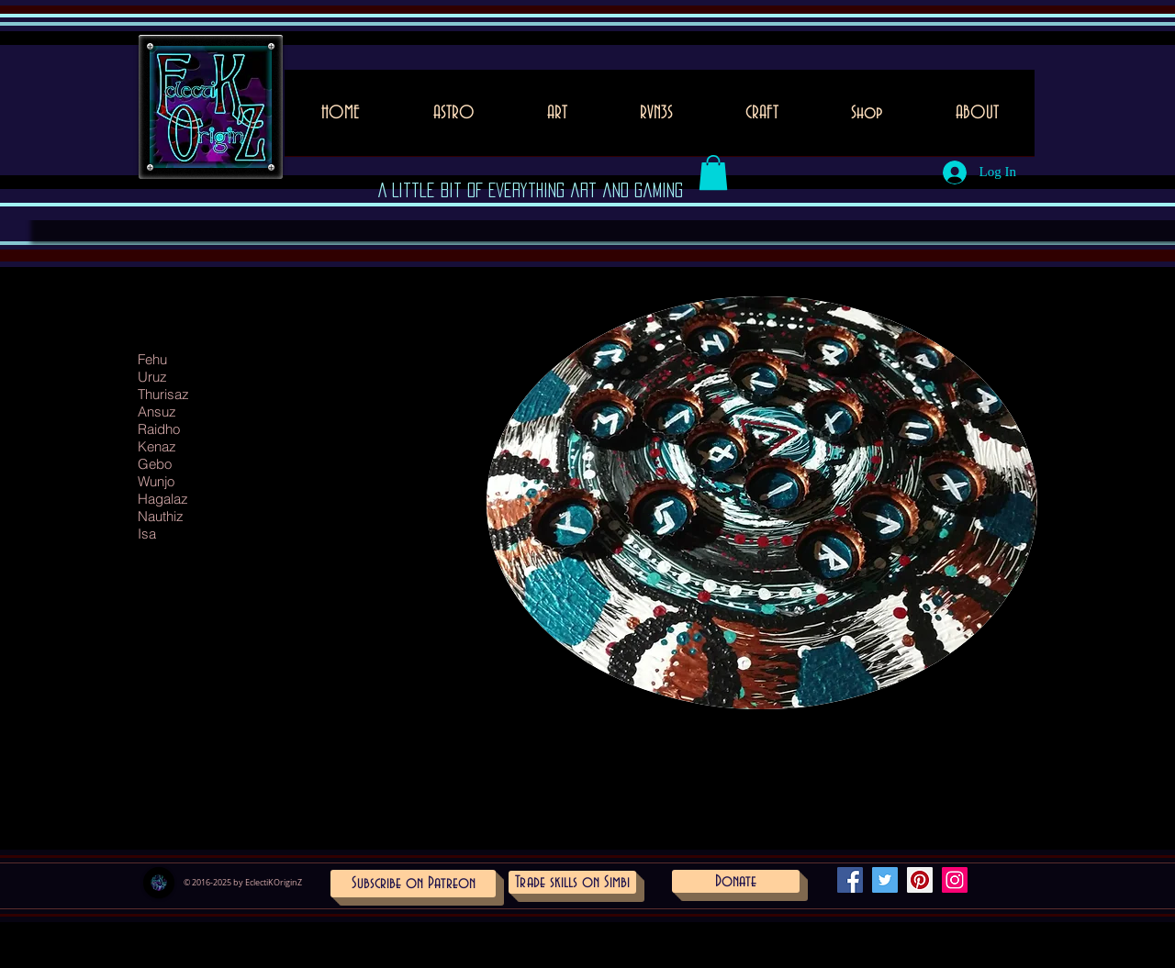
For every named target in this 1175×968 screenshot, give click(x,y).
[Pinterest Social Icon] (920, 880)
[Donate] (736, 881)
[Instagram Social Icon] (955, 880)
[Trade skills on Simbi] (572, 882)
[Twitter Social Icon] (885, 880)
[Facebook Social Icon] (850, 880)
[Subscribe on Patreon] (413, 883)
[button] (556, 119)
